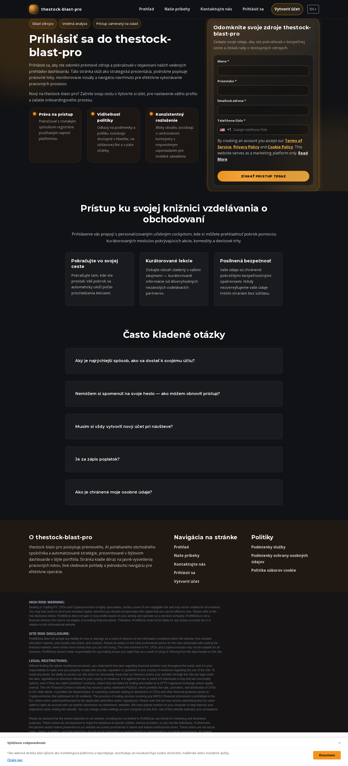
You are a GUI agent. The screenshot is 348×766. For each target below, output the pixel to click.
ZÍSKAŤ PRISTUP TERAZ (263, 176)
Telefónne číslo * (231, 120)
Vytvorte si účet (131, 93)
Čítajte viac (14, 760)
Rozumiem (327, 755)
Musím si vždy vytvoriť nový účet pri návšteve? (124, 426)
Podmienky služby (268, 547)
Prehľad (146, 9)
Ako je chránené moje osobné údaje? (113, 492)
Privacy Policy (246, 147)
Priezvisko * (227, 81)
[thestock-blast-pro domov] (55, 9)
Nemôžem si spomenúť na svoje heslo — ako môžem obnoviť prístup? (147, 393)
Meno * (223, 61)
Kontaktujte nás (216, 9)
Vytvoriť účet (287, 9)
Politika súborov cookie (273, 570)
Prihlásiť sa (253, 9)
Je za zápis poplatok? (97, 459)
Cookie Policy (280, 147)
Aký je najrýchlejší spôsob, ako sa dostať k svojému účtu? (135, 360)
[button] (313, 9)
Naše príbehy (177, 9)
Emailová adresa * (232, 101)
